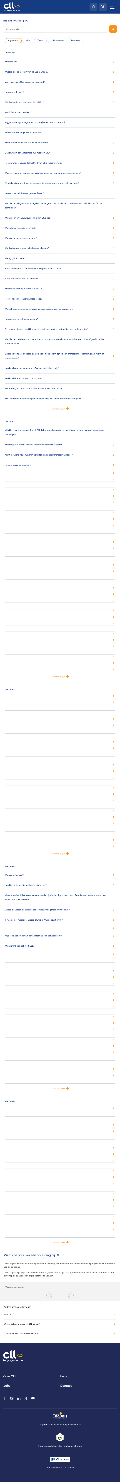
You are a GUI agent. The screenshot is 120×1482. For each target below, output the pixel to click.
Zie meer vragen (60, 408)
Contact (66, 1385)
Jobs (6, 1385)
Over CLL (10, 1376)
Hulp (63, 1376)
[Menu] (112, 7)
